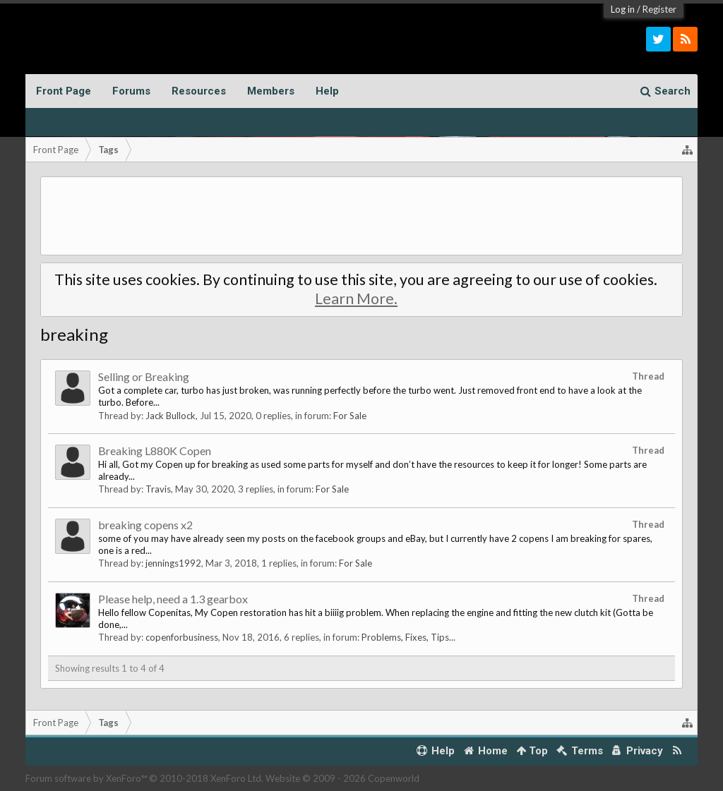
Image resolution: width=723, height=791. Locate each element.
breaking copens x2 (145, 524)
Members (270, 91)
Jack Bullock (170, 415)
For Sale (349, 415)
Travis (158, 489)
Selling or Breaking (143, 376)
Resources (199, 91)
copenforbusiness (181, 637)
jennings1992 (173, 563)
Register (659, 9)
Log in (623, 9)
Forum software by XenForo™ (144, 778)
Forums (131, 91)
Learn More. (356, 298)
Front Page (63, 91)
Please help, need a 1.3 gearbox (173, 598)
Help (327, 91)
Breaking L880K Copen (154, 450)
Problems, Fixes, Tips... (408, 637)
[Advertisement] (362, 216)
